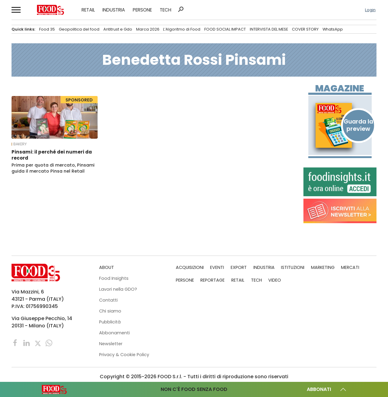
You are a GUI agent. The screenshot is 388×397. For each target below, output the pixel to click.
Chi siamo (110, 311)
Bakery (20, 144)
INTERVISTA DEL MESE (269, 29)
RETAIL (88, 10)
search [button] (180, 9)
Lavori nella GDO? (118, 289)
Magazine (339, 88)
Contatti (108, 300)
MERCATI (350, 267)
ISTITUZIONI (292, 267)
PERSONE (142, 10)
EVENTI (217, 267)
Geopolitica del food (79, 29)
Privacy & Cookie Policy (124, 355)
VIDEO (274, 280)
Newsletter (110, 344)
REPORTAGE (212, 280)
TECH (165, 10)
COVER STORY (305, 29)
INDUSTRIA (113, 10)
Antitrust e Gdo (117, 29)
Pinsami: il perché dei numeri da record (52, 155)
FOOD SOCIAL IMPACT (225, 29)
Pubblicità (110, 322)
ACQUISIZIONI (190, 267)
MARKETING (323, 267)
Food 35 (47, 29)
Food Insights (114, 278)
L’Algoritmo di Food (181, 29)
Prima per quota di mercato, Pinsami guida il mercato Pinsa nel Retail (53, 168)
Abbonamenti (114, 333)
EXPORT (239, 267)
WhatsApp (333, 29)
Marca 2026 (147, 29)
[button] (15, 10)
